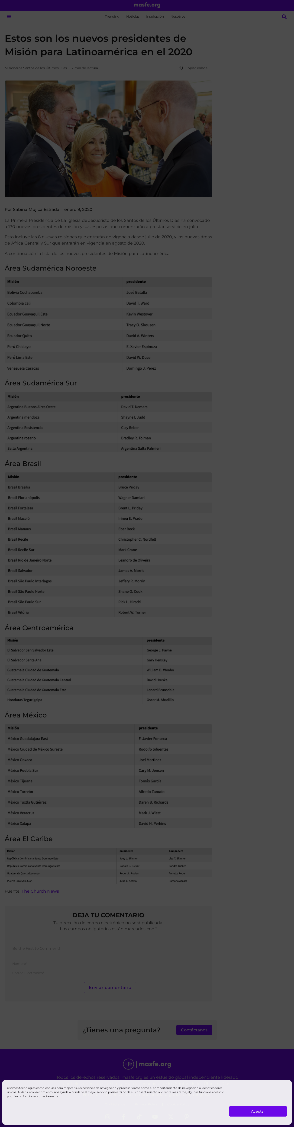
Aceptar (258, 1111)
